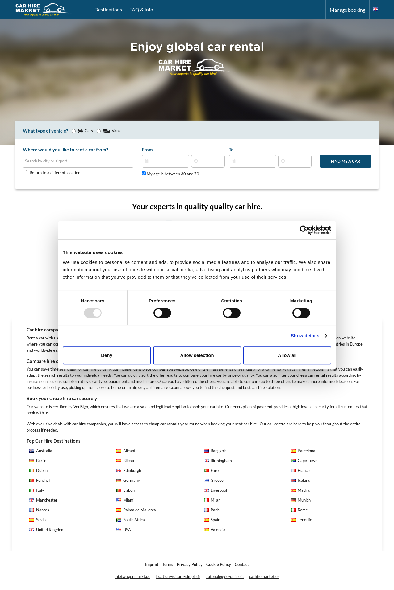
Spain (212, 520)
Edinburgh (128, 470)
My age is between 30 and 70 (170, 173)
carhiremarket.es (264, 576)
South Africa (130, 520)
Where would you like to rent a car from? (65, 149)
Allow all (287, 355)
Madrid (300, 490)
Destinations (108, 9)
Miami (125, 500)
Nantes (39, 510)
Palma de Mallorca (136, 510)
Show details (305, 335)
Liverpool (215, 490)
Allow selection (197, 355)
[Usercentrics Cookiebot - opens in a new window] (304, 230)
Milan (212, 500)
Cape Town (304, 460)
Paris (212, 510)
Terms (167, 564)
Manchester (43, 500)
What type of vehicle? (45, 130)
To (231, 149)
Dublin (38, 470)
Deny (106, 355)
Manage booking (347, 10)
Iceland (300, 480)
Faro (211, 470)
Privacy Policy (190, 564)
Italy (36, 490)
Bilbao (125, 460)
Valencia (214, 529)
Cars (82, 130)
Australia (40, 451)
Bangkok (215, 451)
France (300, 470)
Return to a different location (55, 172)
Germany (128, 480)
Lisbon (125, 490)
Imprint (151, 564)
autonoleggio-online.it (225, 576)
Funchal (39, 480)
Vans (108, 130)
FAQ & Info (141, 9)
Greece (214, 480)
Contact (242, 564)
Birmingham (218, 460)
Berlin (37, 460)
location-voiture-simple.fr (178, 576)
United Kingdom (47, 529)
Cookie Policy (218, 564)
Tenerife (301, 520)
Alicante (127, 451)
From (147, 149)
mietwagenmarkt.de (132, 576)
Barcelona (303, 451)
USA (123, 529)
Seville (38, 520)
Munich (301, 500)
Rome (299, 510)
